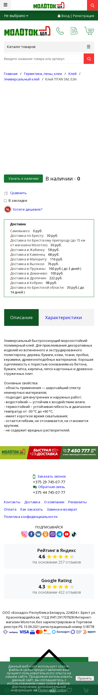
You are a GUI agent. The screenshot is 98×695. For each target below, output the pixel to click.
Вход (65, 15)
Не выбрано (16, 15)
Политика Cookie (52, 690)
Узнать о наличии (23, 178)
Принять (85, 678)
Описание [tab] (21, 317)
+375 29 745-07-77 (49, 481)
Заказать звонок (49, 476)
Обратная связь (49, 486)
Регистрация (83, 15)
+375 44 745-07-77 (49, 492)
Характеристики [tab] (63, 317)
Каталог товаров (48, 46)
